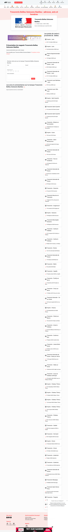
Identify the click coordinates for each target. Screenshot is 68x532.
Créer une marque (28, 517)
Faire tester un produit (29, 519)
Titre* (8, 65)
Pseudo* (26, 65)
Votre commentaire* (10, 73)
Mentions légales (47, 517)
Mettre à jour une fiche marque (30, 518)
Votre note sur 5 (10, 69)
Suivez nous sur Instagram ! (57, 500)
